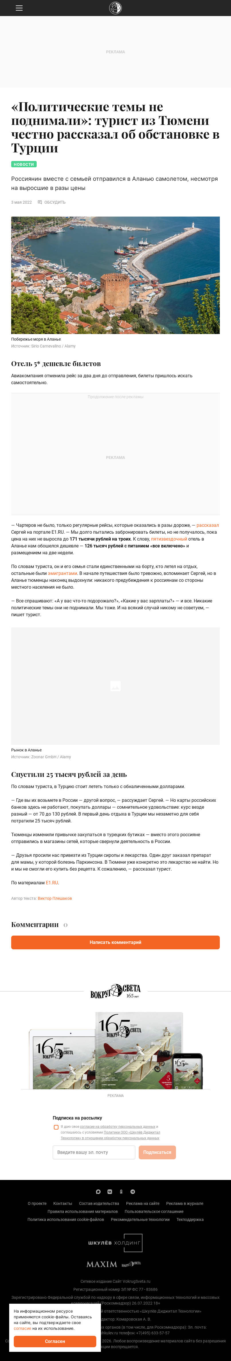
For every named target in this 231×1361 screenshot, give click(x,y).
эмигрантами (62, 573)
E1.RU (52, 882)
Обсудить (52, 202)
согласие (22, 1328)
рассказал (208, 525)
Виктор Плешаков (55, 898)
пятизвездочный (169, 539)
